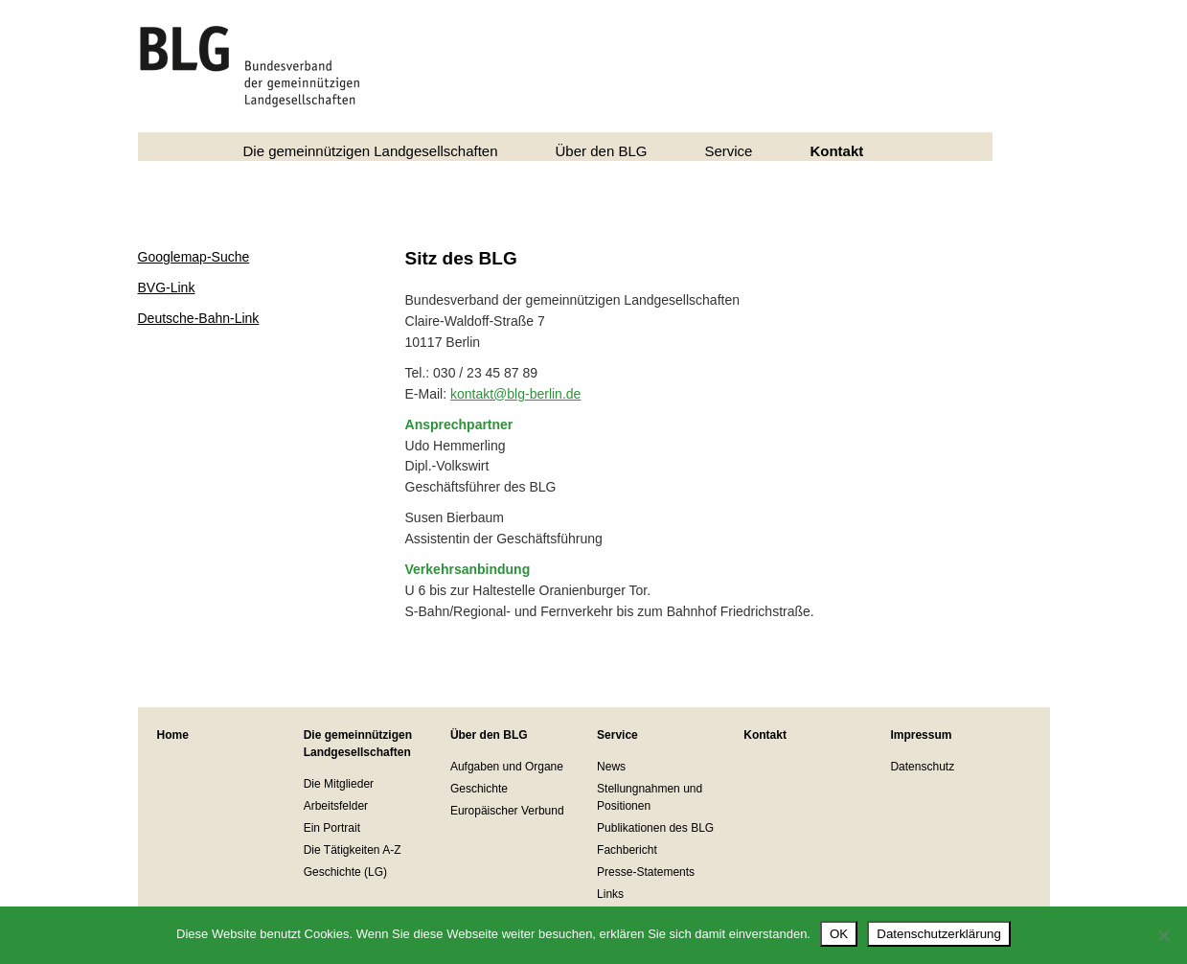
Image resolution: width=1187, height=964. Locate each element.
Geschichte (479, 788)
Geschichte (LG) (345, 872)
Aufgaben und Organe (506, 766)
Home (173, 735)
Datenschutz (922, 766)
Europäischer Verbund (507, 810)
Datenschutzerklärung (939, 934)
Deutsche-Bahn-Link (199, 318)
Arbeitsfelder (336, 806)
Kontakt (836, 151)
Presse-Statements (646, 872)
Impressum (920, 735)
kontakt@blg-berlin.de (515, 394)
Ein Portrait (332, 828)
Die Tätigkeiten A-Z (352, 850)
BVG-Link (166, 287)
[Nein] (1163, 935)
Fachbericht (627, 850)
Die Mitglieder (339, 784)
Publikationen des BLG (655, 828)
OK (839, 934)
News (611, 766)
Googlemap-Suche (194, 256)
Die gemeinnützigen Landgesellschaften (370, 151)
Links (610, 894)
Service (728, 151)
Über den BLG (602, 151)
